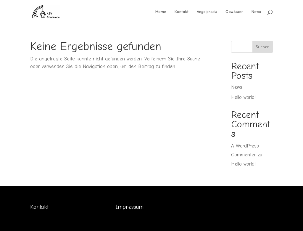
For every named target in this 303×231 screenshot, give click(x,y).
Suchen (263, 46)
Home (160, 12)
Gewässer (234, 12)
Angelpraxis (207, 12)
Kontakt (181, 12)
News (256, 12)
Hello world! (243, 97)
